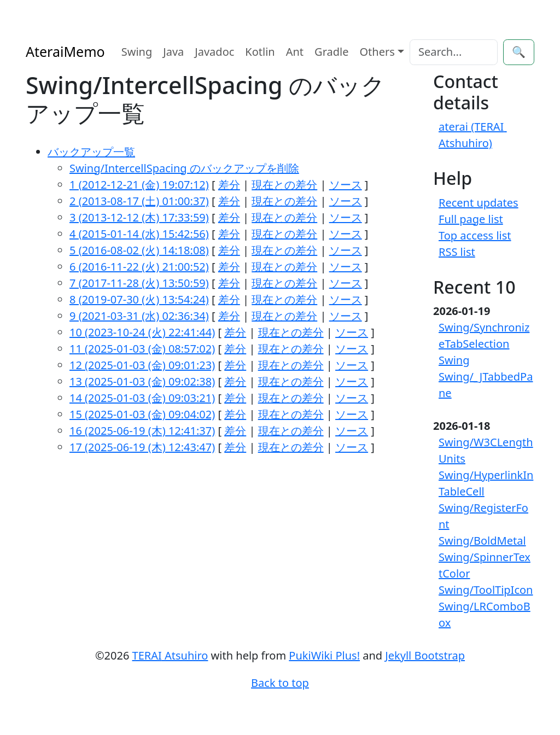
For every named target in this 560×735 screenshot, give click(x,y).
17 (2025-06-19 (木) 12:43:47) (142, 447)
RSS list (457, 251)
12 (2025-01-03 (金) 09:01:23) (142, 365)
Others (377, 51)
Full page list (471, 219)
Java (173, 51)
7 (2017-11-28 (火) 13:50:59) (139, 283)
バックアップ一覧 (91, 151)
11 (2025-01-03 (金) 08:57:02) (142, 348)
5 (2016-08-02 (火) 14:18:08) (139, 250)
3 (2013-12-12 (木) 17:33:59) (139, 217)
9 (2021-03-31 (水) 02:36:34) (139, 315)
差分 (229, 184)
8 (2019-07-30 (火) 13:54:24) (139, 299)
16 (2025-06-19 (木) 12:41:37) (142, 430)
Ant (295, 51)
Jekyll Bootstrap (425, 655)
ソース (345, 184)
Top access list (475, 235)
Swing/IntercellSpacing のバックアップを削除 (184, 168)
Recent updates (478, 202)
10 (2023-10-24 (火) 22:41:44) (142, 332)
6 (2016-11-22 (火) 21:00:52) (139, 266)
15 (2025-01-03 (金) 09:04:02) (142, 414)
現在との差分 (284, 184)
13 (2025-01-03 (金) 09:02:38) (142, 381)
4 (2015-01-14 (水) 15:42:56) (139, 233)
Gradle (331, 51)
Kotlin (260, 51)
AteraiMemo (65, 51)
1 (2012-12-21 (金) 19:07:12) (139, 184)
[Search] (454, 52)
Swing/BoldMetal (482, 540)
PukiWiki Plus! (324, 655)
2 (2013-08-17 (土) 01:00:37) (139, 201)
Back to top (280, 682)
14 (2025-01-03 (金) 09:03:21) (142, 397)
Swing (137, 51)
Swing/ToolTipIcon (486, 589)
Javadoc (214, 51)
